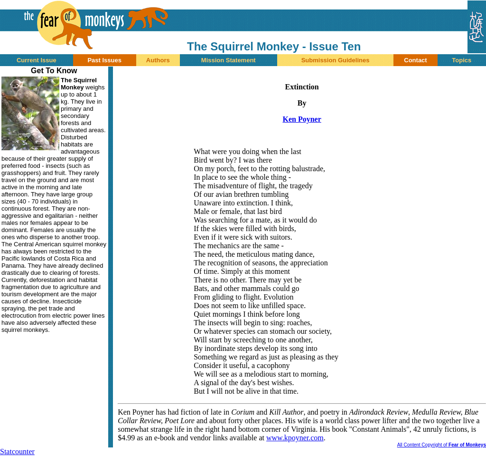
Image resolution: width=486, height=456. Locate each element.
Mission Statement (228, 60)
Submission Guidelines (335, 60)
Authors (158, 60)
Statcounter (17, 451)
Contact (415, 60)
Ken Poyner (301, 119)
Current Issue (36, 60)
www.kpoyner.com (295, 438)
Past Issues (104, 60)
